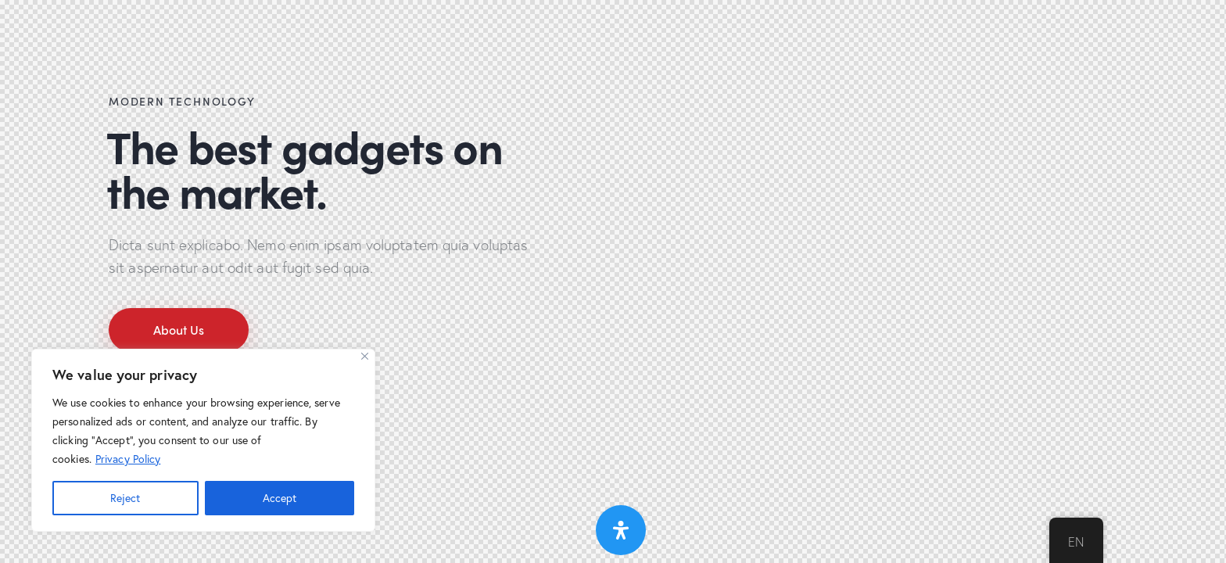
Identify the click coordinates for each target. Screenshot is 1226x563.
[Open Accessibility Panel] (621, 530)
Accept (279, 497)
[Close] (364, 356)
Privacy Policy (127, 458)
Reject (125, 497)
